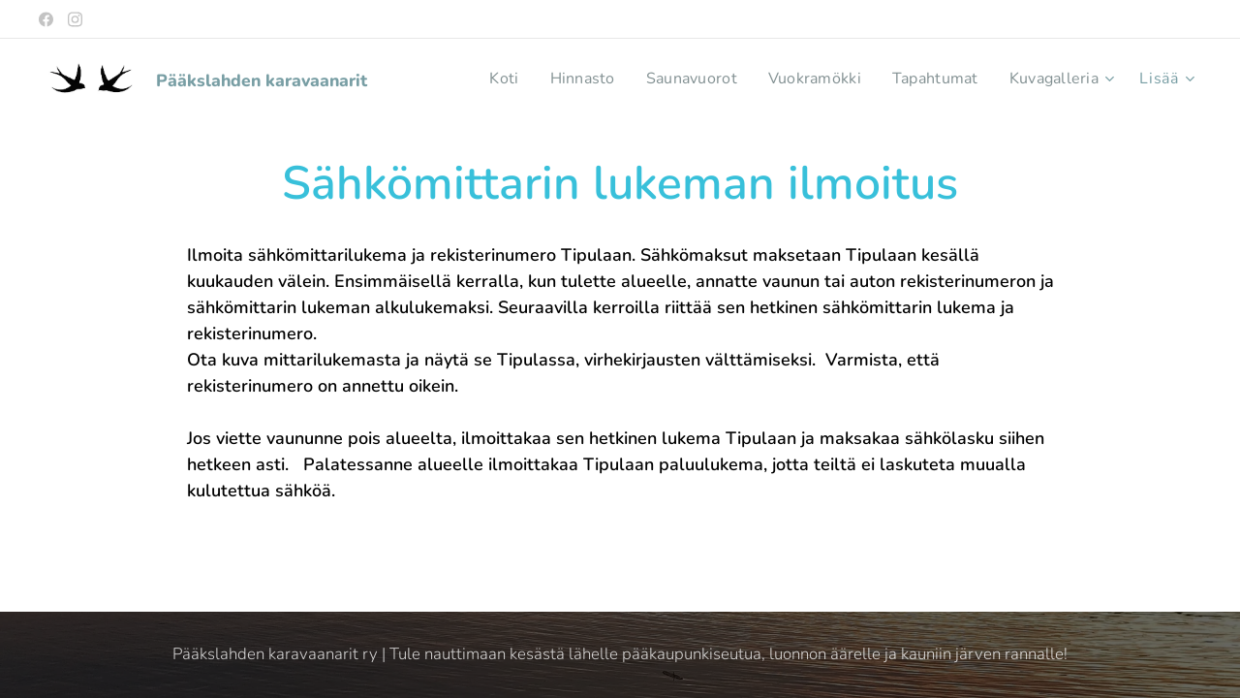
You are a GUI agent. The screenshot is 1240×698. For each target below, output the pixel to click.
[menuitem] (482, 78)
